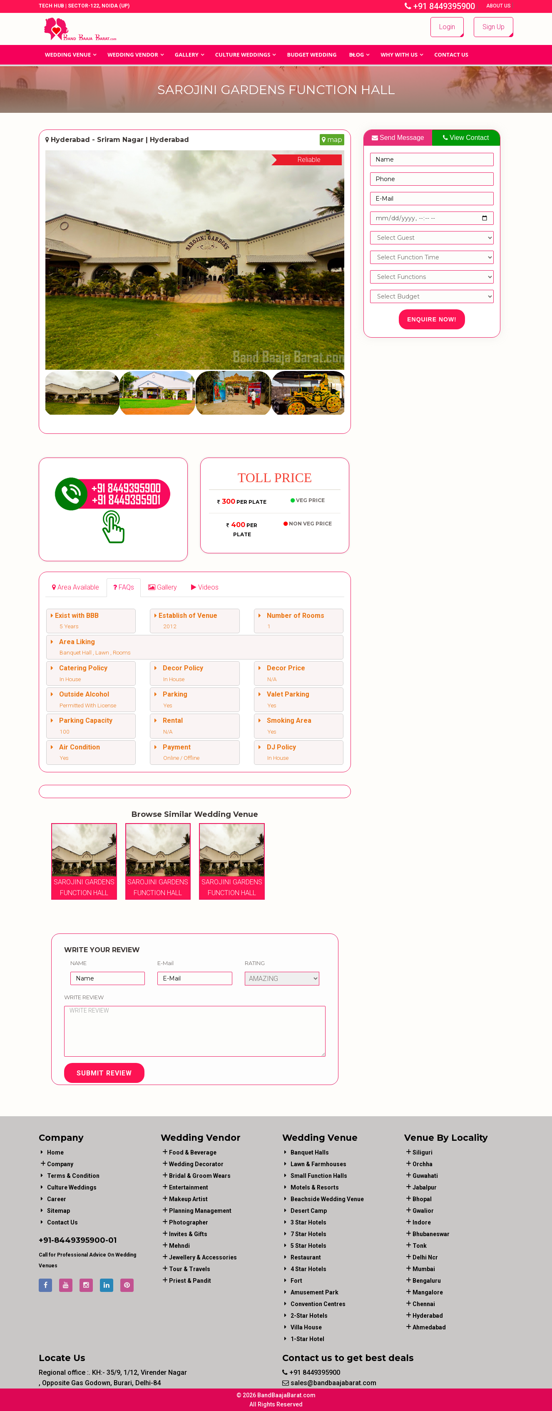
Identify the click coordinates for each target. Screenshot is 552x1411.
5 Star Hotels (308, 1245)
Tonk (420, 1245)
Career (56, 1199)
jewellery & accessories (203, 1257)
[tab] (75, 587)
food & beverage (192, 1152)
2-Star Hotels (309, 1315)
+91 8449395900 (440, 6)
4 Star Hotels (308, 1269)
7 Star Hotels (308, 1234)
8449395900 (79, 1240)
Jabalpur (425, 1187)
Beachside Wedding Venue (327, 1199)
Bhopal (422, 1199)
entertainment (188, 1187)
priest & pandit (190, 1280)
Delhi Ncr (425, 1257)
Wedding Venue (68, 54)
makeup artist (188, 1199)
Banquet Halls (310, 1152)
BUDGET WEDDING (311, 54)
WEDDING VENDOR (132, 54)
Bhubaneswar (431, 1234)
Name (78, 963)
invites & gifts (188, 1234)
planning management (200, 1210)
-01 (111, 1240)
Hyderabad (428, 1315)
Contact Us (451, 54)
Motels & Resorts (315, 1187)
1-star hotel (307, 1339)
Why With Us (399, 54)
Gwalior (423, 1210)
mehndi (179, 1245)
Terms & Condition (73, 1175)
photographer (188, 1222)
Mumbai (424, 1269)
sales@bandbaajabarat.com (329, 1383)
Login (447, 27)
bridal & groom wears (200, 1175)
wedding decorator (196, 1164)
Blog (356, 54)
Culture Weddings (243, 54)
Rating (255, 963)
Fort (296, 1280)
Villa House (306, 1327)
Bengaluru (427, 1280)
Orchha (423, 1164)
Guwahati (425, 1175)
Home (55, 1152)
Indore (422, 1222)
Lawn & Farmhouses (318, 1164)
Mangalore (428, 1292)
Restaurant (306, 1257)
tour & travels (189, 1269)
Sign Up (493, 27)
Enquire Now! (432, 319)
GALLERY (187, 54)
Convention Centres (318, 1304)
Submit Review (104, 1073)
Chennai (424, 1304)
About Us (499, 6)
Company (60, 1164)
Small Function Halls (319, 1175)
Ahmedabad (429, 1327)
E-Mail (165, 963)
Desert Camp (309, 1210)
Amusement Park (314, 1292)
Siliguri (423, 1152)
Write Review (84, 997)
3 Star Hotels (308, 1222)
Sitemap (58, 1210)
